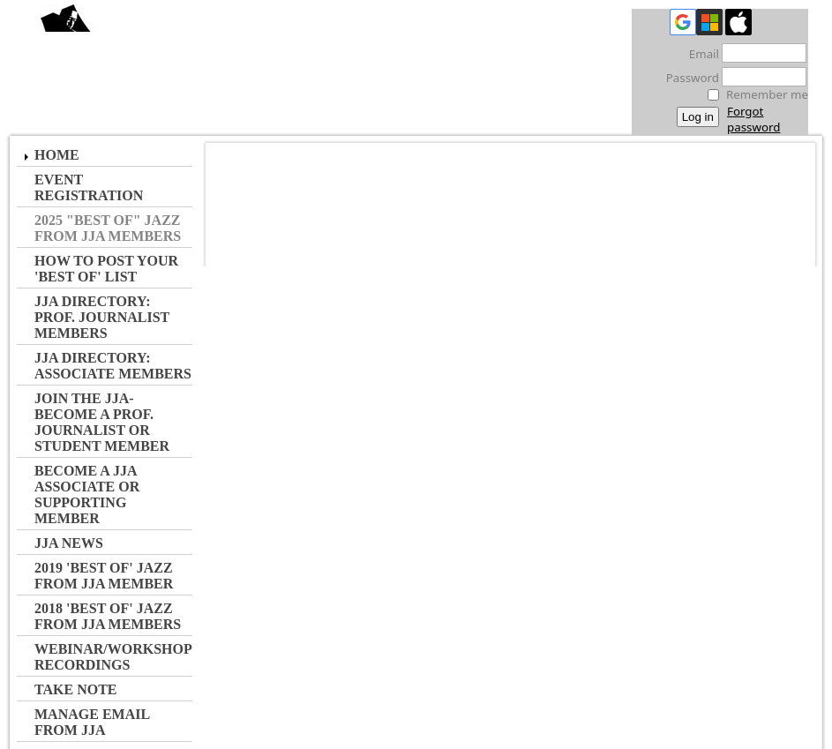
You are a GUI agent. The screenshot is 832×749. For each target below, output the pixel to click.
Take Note (75, 689)
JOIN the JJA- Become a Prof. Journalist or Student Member (101, 422)
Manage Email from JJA (91, 722)
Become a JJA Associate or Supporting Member (86, 494)
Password (687, 78)
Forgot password (753, 119)
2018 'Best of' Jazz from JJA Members (107, 616)
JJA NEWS (68, 543)
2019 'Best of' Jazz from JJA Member (103, 575)
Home (56, 154)
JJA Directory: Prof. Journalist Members (101, 317)
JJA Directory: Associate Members (112, 365)
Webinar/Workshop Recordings (112, 656)
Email (699, 54)
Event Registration (88, 187)
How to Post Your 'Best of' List (106, 268)
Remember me (767, 94)
